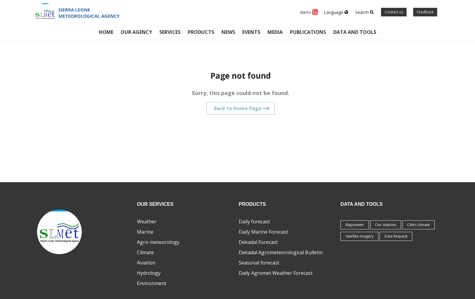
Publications (308, 32)
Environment (151, 283)
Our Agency (136, 32)
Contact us (394, 12)
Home (106, 32)
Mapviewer (354, 224)
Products (201, 32)
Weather (147, 221)
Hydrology (149, 273)
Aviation (146, 262)
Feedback (425, 12)
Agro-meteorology (158, 242)
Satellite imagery (359, 236)
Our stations (385, 224)
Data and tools (354, 32)
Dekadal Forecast (258, 242)
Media (275, 32)
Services (170, 32)
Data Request (395, 236)
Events (251, 32)
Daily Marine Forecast (263, 231)
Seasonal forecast (259, 262)
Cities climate (418, 224)
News (228, 32)
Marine (145, 231)
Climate (145, 252)
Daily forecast (254, 221)
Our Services (155, 204)
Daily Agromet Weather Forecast (276, 273)
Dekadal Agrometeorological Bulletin (281, 252)
